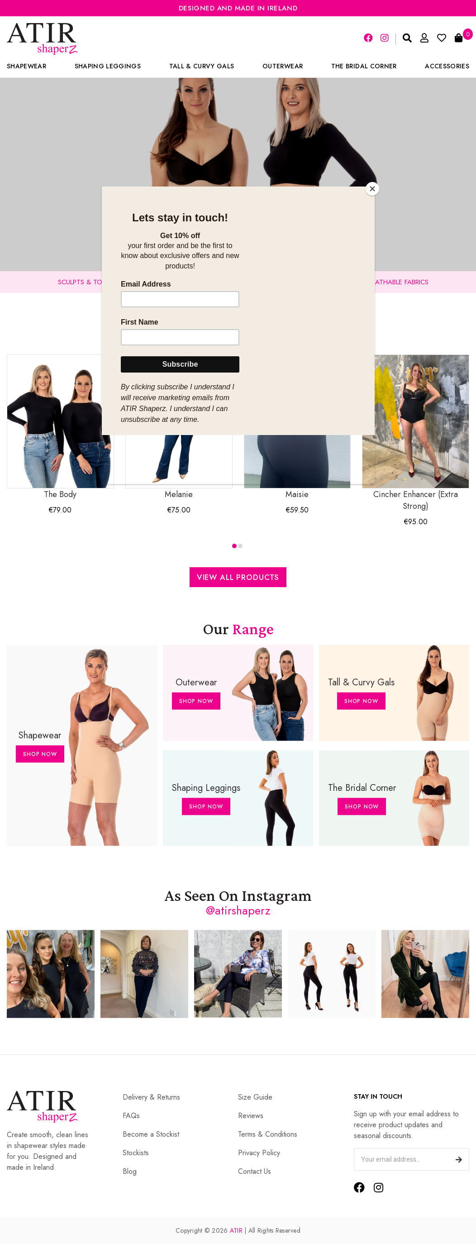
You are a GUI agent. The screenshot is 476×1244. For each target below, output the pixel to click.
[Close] (372, 189)
